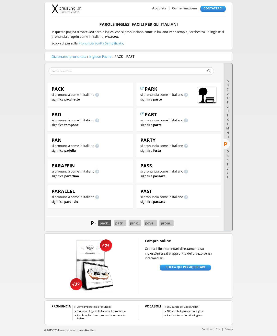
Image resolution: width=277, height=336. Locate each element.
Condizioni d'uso (211, 329)
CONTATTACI (212, 8)
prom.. (166, 223)
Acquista (159, 8)
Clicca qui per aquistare (185, 267)
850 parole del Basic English (183, 306)
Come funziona (184, 8)
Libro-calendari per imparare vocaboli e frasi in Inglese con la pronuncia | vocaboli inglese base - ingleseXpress (66, 8)
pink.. (135, 223)
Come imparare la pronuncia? (94, 306)
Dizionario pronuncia (69, 56)
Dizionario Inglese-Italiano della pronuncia (101, 311)
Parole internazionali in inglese (184, 315)
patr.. (120, 223)
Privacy (229, 329)
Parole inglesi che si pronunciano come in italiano (101, 317)
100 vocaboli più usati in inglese (185, 311)
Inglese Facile (100, 56)
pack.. (105, 223)
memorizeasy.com (70, 330)
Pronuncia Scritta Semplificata (100, 43)
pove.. (150, 223)
